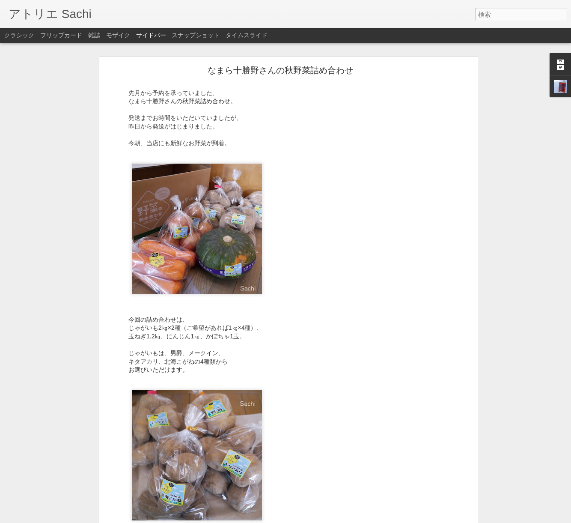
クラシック (19, 35)
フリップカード (61, 35)
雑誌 (94, 35)
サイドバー (151, 35)
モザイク (118, 35)
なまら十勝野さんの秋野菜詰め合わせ (280, 70)
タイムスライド (247, 35)
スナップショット (196, 35)
